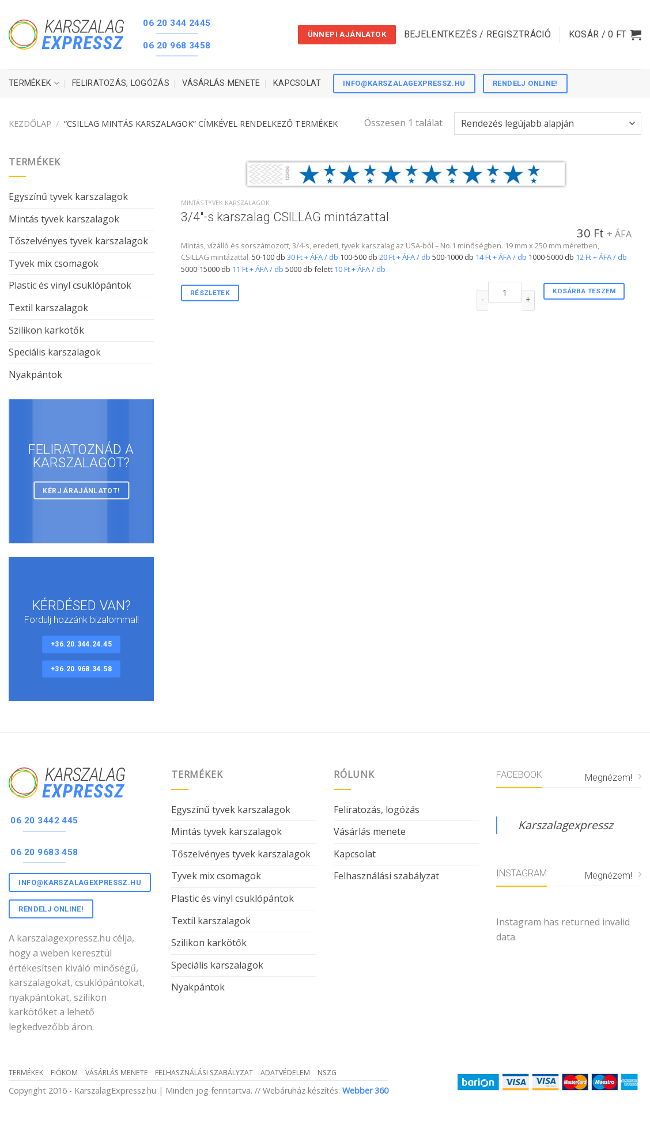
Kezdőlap (30, 123)
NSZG (327, 1072)
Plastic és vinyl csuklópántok (70, 285)
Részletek (210, 293)
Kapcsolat (297, 83)
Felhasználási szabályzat (386, 875)
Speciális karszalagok (55, 352)
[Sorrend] (547, 123)
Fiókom (64, 1072)
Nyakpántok (35, 374)
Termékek (34, 83)
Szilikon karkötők (46, 330)
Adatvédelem (285, 1072)
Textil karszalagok (48, 307)
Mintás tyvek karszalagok (64, 219)
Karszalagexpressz (565, 825)
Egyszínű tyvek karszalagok (68, 196)
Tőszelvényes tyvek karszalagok (78, 241)
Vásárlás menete (221, 83)
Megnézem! (613, 777)
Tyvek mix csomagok (54, 263)
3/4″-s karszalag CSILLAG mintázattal (285, 217)
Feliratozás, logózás (120, 83)
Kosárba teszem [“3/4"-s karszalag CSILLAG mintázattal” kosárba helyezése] (584, 291)
